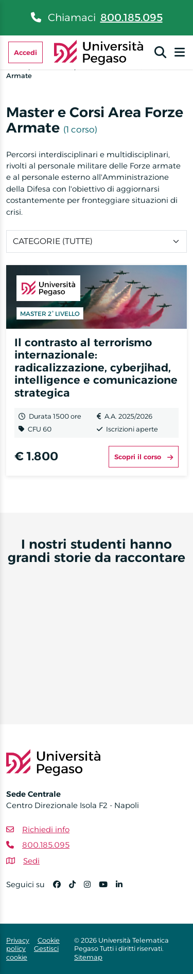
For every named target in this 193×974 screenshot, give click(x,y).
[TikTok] (76, 889)
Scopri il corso (143, 457)
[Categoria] (96, 241)
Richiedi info (45, 829)
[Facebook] (61, 889)
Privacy (17, 940)
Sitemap (88, 957)
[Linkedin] (123, 889)
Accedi (25, 52)
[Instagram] (91, 889)
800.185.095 (131, 17)
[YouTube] (107, 889)
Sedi (31, 861)
